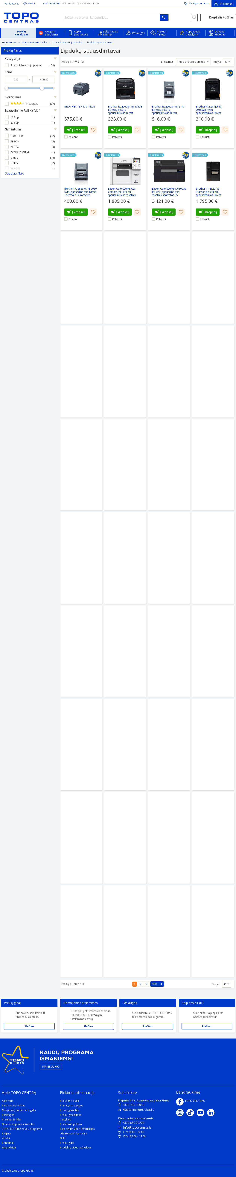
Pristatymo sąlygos (71, 1105)
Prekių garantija (69, 1110)
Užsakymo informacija (73, 1133)
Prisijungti (223, 3)
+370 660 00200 (133, 1123)
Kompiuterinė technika (34, 42)
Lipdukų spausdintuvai (100, 42)
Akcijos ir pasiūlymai (51, 33)
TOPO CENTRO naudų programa (22, 1128)
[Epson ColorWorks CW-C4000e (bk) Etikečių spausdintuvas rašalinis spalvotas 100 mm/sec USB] (125, 190)
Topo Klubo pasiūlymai (193, 33)
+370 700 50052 (133, 1105)
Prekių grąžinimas (70, 1114)
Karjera (6, 1133)
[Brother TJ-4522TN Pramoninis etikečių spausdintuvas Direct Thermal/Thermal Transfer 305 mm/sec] (213, 190)
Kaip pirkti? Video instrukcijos (77, 1128)
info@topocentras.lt (134, 1127)
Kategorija (12, 59)
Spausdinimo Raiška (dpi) (22, 110)
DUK (63, 1138)
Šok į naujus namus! (110, 33)
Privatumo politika (71, 1124)
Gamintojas (13, 129)
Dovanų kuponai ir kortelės (18, 1124)
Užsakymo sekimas (198, 3)
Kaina (9, 72)
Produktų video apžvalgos (75, 1147)
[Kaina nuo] (16, 79)
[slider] (6, 88)
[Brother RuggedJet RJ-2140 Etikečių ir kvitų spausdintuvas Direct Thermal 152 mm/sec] (169, 108)
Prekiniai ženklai (11, 1119)
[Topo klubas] (48, 1061)
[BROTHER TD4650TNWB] (81, 108)
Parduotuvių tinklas (13, 1105)
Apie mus (7, 1100)
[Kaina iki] (43, 79)
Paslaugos (138, 33)
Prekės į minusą (162, 33)
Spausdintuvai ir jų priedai (67, 42)
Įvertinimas (13, 97)
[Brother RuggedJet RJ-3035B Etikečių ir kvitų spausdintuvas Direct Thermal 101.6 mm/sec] (125, 108)
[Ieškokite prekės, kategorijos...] (116, 17)
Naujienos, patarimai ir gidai (19, 1110)
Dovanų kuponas (220, 33)
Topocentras (9, 42)
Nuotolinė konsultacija (138, 1110)
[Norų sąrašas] (194, 17)
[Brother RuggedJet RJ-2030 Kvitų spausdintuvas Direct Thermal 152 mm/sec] (81, 190)
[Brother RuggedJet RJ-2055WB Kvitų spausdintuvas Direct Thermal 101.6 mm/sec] (213, 108)
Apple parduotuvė (81, 33)
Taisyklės (65, 1119)
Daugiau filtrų (14, 173)
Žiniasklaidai (9, 1147)
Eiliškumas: (167, 61)
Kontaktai (7, 1142)
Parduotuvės (11, 3)
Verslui (31, 3)
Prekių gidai (67, 1142)
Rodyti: (217, 61)
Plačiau (29, 1026)
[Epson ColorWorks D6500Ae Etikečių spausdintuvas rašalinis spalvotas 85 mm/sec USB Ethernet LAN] (169, 190)
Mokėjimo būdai (70, 1100)
